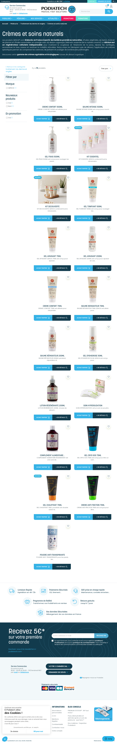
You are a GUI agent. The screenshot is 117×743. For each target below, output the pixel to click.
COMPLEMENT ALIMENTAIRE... (52, 455)
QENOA (12, 88)
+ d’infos (66, 1)
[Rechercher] (96, 11)
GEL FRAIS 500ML (52, 157)
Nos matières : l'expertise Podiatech (77, 724)
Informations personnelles (57, 711)
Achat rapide (43, 119)
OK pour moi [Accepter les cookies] (38, 731)
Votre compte (57, 731)
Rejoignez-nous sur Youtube (91, 678)
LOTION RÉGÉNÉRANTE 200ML (52, 406)
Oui (10, 103)
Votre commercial (59, 666)
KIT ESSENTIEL (93, 157)
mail (14, 13)
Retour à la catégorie (16, 69)
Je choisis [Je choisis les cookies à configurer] (14, 731)
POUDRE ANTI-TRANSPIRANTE (52, 555)
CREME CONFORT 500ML (52, 107)
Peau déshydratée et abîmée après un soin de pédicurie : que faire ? (77, 718)
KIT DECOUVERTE (52, 207)
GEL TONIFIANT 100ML (93, 207)
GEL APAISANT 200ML (93, 256)
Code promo (5, 1)
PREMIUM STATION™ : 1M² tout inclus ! (78, 711)
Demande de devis (104, 1)
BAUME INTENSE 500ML (93, 107)
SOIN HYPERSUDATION (92, 406)
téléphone (23, 13)
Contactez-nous (58, 727)
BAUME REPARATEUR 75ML (92, 306)
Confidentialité (57, 724)
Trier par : (106, 68)
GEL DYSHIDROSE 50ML (92, 356)
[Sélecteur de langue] (114, 1)
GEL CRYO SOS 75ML (92, 455)
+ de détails (61, 119)
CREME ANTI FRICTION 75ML (93, 505)
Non (11, 106)
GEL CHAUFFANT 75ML (52, 505)
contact (92, 1)
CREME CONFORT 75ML (52, 306)
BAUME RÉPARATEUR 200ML (52, 356)
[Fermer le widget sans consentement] (13, 707)
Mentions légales (55, 720)
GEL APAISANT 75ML (52, 256)
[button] (5, 739)
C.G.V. (54, 716)
